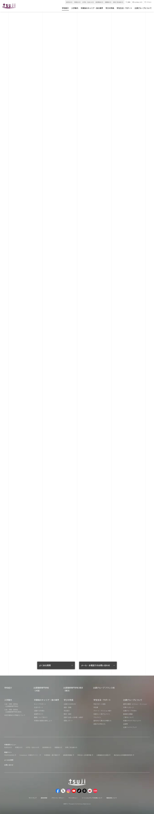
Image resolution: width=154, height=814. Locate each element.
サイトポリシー (73, 798)
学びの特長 (68, 699)
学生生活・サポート (102, 699)
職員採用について (112, 798)
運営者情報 (44, 798)
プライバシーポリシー (57, 798)
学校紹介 (8, 687)
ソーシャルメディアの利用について (92, 798)
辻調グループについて (132, 699)
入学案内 (8, 699)
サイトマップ (32, 798)
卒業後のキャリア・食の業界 (46, 699)
